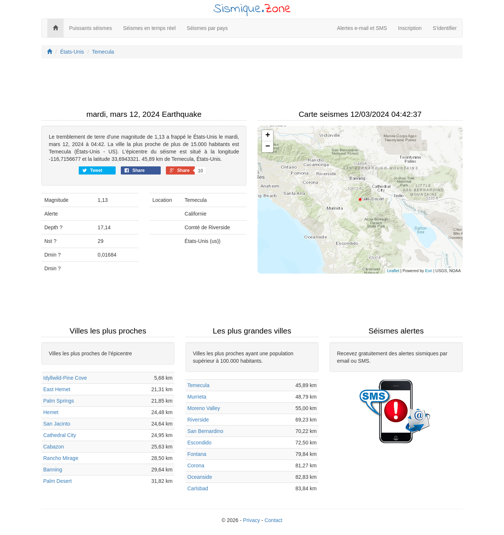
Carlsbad (197, 488)
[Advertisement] (252, 86)
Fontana (196, 454)
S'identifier (445, 28)
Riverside (198, 420)
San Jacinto (56, 424)
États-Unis (72, 52)
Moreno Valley (203, 408)
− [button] (267, 146)
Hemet (50, 412)
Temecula (103, 52)
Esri (428, 270)
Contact (273, 520)
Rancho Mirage (60, 458)
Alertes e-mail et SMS (362, 28)
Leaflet (393, 270)
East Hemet (56, 389)
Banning (52, 470)
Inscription (410, 28)
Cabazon (53, 447)
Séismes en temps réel (149, 28)
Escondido (199, 443)
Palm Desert (57, 481)
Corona (195, 465)
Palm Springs (58, 401)
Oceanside (199, 477)
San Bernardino (205, 431)
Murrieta (196, 397)
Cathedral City (59, 435)
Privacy (251, 520)
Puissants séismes (90, 28)
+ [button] (267, 135)
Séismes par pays (207, 28)
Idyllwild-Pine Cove (65, 378)
